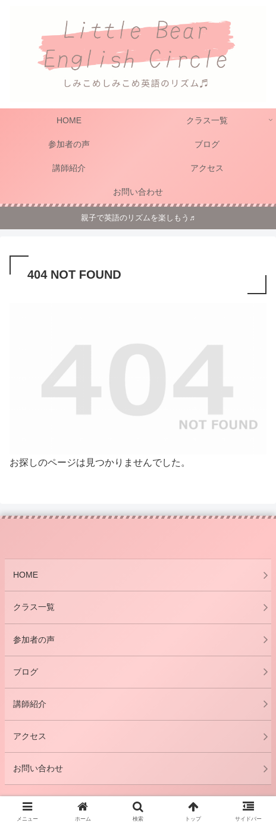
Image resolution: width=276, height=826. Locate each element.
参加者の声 (34, 639)
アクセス (29, 736)
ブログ (25, 672)
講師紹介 (29, 704)
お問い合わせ (38, 768)
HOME (25, 574)
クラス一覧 (34, 607)
